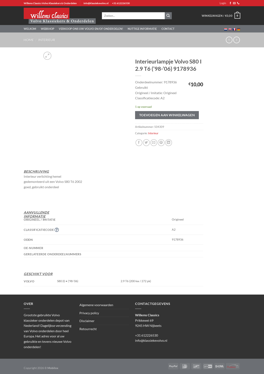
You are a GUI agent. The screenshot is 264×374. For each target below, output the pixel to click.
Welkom (30, 28)
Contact (168, 28)
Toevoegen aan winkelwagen (167, 115)
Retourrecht (88, 329)
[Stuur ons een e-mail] (234, 3)
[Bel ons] (238, 3)
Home (29, 40)
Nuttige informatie (142, 28)
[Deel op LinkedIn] (168, 142)
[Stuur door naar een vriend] (153, 142)
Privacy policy (89, 313)
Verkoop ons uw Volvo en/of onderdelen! (91, 28)
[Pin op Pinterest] (161, 142)
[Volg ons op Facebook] (230, 3)
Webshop (47, 28)
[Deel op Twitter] (146, 142)
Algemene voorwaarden (96, 305)
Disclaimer (86, 321)
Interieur (46, 40)
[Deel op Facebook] (139, 142)
